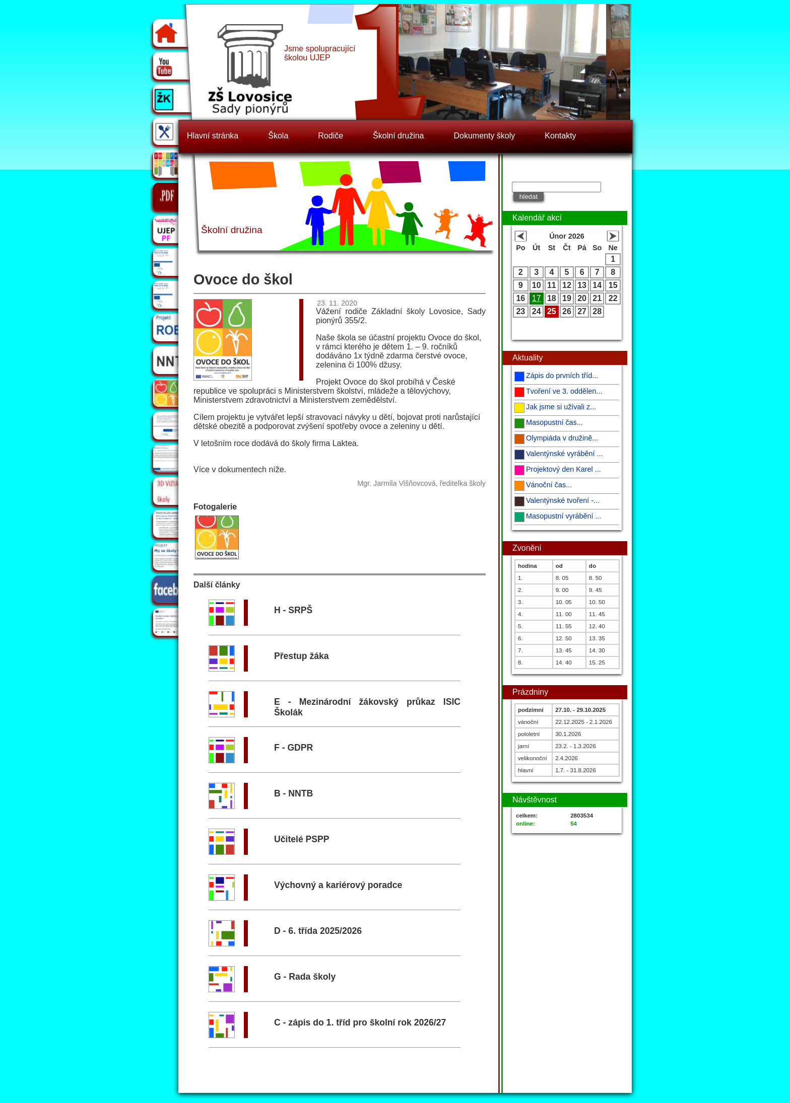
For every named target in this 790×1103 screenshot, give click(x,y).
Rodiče (330, 135)
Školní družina (398, 135)
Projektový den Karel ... (563, 469)
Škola (278, 135)
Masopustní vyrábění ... (564, 516)
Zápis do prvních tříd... (562, 376)
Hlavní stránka (212, 135)
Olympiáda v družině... (562, 438)
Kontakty (560, 135)
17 (536, 298)
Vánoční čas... (549, 485)
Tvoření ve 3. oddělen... (564, 391)
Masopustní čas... (554, 422)
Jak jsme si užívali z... (561, 407)
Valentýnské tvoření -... (563, 500)
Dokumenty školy (484, 135)
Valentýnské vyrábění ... (564, 454)
